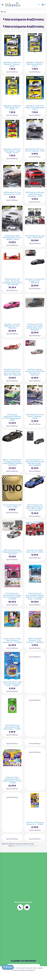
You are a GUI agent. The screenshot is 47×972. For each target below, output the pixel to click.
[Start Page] (13, 4)
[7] (27, 846)
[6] (25, 846)
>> (38, 846)
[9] (32, 846)
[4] (21, 846)
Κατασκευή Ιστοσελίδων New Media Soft (23, 970)
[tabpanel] (34, 216)
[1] (14, 846)
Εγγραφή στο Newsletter (23, 960)
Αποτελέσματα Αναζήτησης (24, 19)
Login (3, 12)
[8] (29, 846)
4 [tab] (36, 232)
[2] (16, 846)
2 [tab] (33, 232)
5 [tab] (37, 232)
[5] (23, 846)
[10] (34, 846)
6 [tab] (38, 232)
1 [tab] (32, 232)
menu (2, 5)
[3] (18, 846)
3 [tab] (35, 232)
